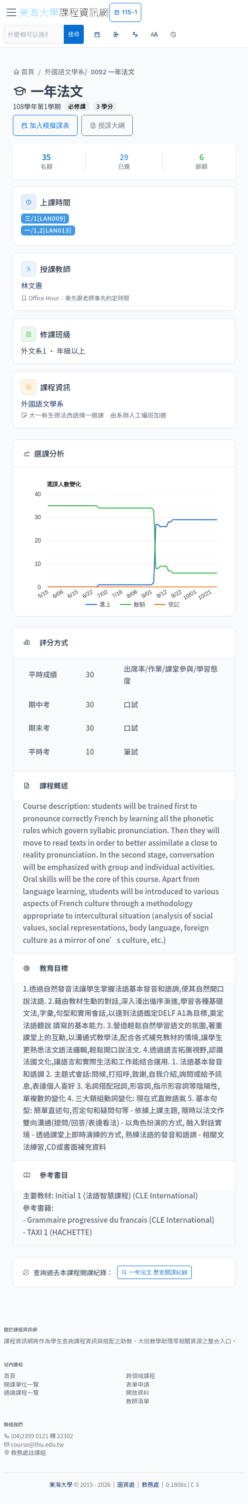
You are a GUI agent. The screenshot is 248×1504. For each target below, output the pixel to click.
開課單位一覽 (21, 1384)
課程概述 (45, 785)
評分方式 (45, 642)
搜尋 (73, 34)
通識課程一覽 (21, 1392)
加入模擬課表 (45, 125)
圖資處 (126, 1484)
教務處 (150, 1484)
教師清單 (137, 1401)
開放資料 (137, 1392)
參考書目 (45, 1175)
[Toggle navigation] (11, 12)
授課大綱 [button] (107, 125)
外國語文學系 (65, 71)
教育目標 (45, 968)
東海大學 (60, 1484)
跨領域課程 (140, 1375)
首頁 (23, 71)
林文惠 (31, 285)
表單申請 (137, 1384)
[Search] (33, 34)
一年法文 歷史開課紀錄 (154, 1272)
